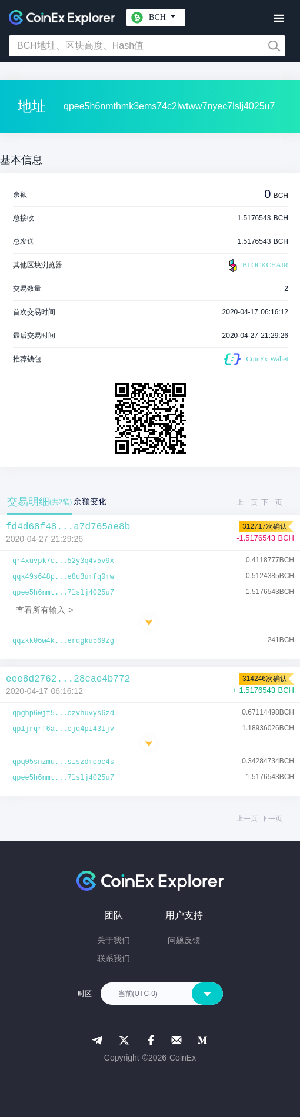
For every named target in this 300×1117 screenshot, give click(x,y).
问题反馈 (184, 940)
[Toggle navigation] (278, 18)
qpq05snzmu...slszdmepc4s (63, 762)
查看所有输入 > (44, 610)
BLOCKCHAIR (257, 266)
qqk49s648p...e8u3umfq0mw (63, 577)
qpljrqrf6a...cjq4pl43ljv (63, 729)
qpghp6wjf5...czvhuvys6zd (63, 713)
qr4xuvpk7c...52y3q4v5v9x (63, 561)
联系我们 (113, 958)
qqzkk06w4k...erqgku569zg (63, 641)
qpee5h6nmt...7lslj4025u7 (63, 593)
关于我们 (113, 940)
